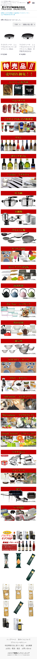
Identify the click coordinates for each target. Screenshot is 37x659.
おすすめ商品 (9, 13)
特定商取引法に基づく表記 (14, 645)
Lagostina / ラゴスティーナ (21, 13)
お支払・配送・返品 (13, 648)
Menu (34, 2)
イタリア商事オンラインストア (18, 653)
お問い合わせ (26, 648)
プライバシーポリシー (18, 642)
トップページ (11, 639)
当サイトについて (24, 639)
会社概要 (29, 645)
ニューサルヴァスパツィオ (8, 14)
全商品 (2, 13)
